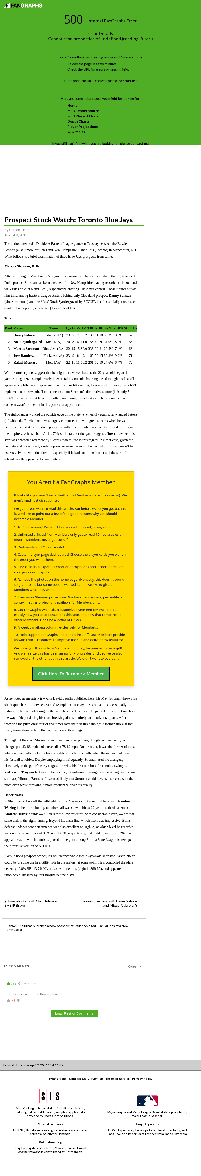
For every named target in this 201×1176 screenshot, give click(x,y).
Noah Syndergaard (64, 302)
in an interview (33, 698)
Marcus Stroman (26, 349)
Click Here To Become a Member (71, 674)
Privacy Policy (142, 1078)
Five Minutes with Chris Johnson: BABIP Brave (31, 903)
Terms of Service (117, 1078)
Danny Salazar (120, 295)
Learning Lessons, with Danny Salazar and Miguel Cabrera (109, 903)
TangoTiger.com (147, 1124)
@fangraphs (57, 1078)
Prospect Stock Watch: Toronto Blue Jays (68, 219)
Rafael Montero (25, 362)
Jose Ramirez (23, 355)
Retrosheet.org (50, 1142)
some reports (23, 372)
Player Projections (82, 126)
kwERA (69, 308)
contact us (127, 80)
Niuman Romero (31, 778)
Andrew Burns (15, 814)
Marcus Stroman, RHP (21, 266)
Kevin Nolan (125, 856)
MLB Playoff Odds (82, 116)
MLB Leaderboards (83, 110)
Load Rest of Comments (74, 1013)
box (111, 433)
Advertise (95, 1078)
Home (72, 105)
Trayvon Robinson (35, 772)
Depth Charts (78, 121)
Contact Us (77, 1078)
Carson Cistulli (20, 229)
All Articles (76, 132)
